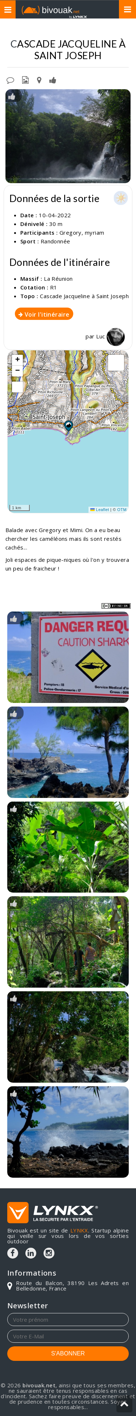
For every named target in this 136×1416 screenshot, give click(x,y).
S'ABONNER (68, 1353)
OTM (122, 509)
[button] (68, 426)
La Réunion (58, 278)
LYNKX (79, 1230)
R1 (53, 287)
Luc (110, 336)
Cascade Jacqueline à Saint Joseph (84, 296)
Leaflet (99, 509)
